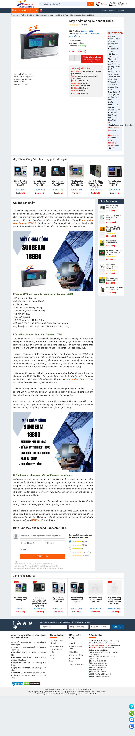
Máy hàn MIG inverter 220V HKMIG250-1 (114, 289)
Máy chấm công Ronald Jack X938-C (114, 183)
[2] (70, 552)
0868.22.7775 (85, 83)
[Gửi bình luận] (42, 556)
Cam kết (72, 643)
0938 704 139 (101, 672)
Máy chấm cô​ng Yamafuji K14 (112, 207)
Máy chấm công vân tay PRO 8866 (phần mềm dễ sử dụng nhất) (39, 603)
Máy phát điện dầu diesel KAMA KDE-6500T (113, 229)
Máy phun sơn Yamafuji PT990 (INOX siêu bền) (112, 266)
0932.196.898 (96, 71)
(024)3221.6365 (76, 78)
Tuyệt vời (78, 541)
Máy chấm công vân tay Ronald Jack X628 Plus (76, 183)
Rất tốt (78, 545)
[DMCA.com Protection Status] (32, 684)
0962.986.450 (83, 81)
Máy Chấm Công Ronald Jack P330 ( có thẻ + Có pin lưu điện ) (95, 184)
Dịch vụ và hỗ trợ (76, 655)
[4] (70, 545)
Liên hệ (52, 658)
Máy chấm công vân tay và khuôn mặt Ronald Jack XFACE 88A (114, 601)
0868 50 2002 (106, 676)
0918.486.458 (82, 76)
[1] (70, 556)
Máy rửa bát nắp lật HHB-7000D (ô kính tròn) (113, 217)
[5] (70, 541)
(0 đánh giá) (78, 25)
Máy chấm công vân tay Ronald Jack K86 (39, 183)
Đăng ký (117, 627)
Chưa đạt (79, 556)
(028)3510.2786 (76, 74)
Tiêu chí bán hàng (56, 646)
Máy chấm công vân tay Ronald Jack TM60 (58, 183)
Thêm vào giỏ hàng (92, 59)
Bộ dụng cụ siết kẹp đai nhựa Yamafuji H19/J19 (113, 252)
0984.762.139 (83, 90)
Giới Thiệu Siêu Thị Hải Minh (56, 642)
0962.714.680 (92, 76)
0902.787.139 (86, 71)
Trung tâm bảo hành (76, 664)
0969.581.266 (83, 88)
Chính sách (73, 652)
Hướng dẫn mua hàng (75, 660)
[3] (70, 548)
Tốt (76, 548)
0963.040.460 (85, 85)
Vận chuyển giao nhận (56, 651)
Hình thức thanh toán (75, 647)
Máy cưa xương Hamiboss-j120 (112, 279)
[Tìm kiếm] (91, 4)
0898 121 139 (106, 674)
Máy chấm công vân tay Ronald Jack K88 (20, 183)
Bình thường (80, 552)
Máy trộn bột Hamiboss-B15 (111, 242)
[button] (124, 4)
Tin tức (52, 655)
